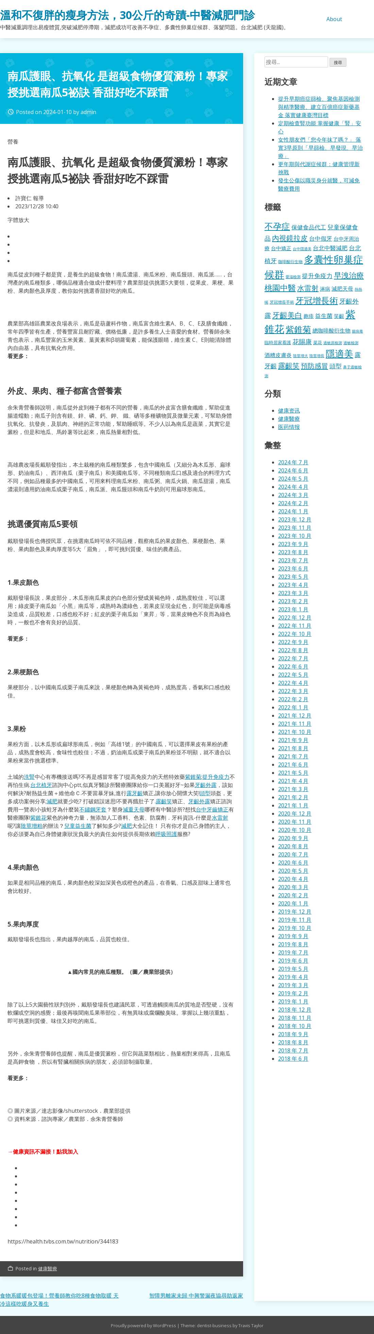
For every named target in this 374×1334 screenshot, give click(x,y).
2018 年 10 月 (294, 1026)
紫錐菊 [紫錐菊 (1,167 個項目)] (298, 329)
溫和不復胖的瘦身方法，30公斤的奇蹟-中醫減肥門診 (127, 14)
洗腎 (29, 777)
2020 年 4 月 (293, 879)
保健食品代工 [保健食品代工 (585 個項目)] (308, 227)
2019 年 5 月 (293, 969)
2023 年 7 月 (293, 560)
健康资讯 (289, 410)
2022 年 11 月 (294, 625)
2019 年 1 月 (293, 1001)
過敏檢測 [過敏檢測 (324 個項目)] (350, 342)
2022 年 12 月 (294, 617)
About (334, 19)
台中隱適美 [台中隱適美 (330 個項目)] (302, 248)
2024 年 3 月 (293, 495)
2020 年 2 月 (293, 895)
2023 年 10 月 (294, 536)
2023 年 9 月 (293, 544)
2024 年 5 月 (293, 478)
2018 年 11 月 (294, 1018)
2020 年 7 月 (293, 854)
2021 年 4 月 (293, 781)
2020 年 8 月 (293, 846)
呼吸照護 (166, 834)
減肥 (52, 801)
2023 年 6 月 (293, 568)
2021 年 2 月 (293, 797)
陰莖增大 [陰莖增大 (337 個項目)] (300, 355)
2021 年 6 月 (293, 764)
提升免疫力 (216, 777)
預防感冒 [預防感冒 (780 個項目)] (314, 365)
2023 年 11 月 (294, 527)
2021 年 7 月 (293, 756)
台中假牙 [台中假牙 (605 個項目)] (320, 238)
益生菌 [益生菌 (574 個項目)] (324, 316)
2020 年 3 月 (293, 887)
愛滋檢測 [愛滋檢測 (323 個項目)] (293, 276)
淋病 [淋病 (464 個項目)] (325, 288)
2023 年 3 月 (293, 593)
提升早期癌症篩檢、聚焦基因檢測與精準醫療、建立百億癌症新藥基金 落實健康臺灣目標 (319, 107)
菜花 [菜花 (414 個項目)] (317, 342)
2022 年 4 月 (293, 683)
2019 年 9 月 (293, 936)
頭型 (205, 793)
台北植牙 (41, 785)
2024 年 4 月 (293, 487)
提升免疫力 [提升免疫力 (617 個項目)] (317, 276)
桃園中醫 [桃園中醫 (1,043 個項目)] (280, 287)
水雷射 (220, 817)
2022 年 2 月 (293, 699)
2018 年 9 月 (293, 1034)
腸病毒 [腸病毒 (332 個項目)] (357, 331)
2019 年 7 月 (293, 952)
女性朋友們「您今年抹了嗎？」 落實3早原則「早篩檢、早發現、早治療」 (320, 148)
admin (88, 112)
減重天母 (133, 809)
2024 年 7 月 (293, 462)
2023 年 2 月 (293, 601)
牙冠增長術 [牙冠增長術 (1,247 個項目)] (316, 300)
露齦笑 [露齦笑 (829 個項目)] (289, 365)
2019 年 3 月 (293, 985)
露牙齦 (134, 793)
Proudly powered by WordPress (144, 1325)
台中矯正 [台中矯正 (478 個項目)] (281, 248)
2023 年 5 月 (293, 576)
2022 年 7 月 (293, 658)
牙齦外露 (206, 785)
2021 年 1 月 (293, 805)
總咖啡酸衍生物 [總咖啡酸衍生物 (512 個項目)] (331, 330)
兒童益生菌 (77, 826)
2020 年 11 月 (294, 821)
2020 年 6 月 (293, 862)
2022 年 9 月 (293, 642)
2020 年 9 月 (293, 838)
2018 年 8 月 (293, 1042)
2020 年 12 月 (294, 813)
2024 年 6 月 (293, 470)
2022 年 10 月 (294, 634)
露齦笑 (164, 801)
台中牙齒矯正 (212, 809)
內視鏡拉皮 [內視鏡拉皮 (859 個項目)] (290, 238)
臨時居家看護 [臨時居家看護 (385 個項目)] (278, 342)
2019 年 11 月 (294, 919)
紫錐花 (38, 817)
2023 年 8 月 (293, 552)
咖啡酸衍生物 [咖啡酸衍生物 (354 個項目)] (290, 261)
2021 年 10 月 (294, 732)
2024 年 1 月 (293, 511)
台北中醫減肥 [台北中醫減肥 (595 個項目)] (330, 248)
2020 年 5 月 (293, 870)
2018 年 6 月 (293, 1058)
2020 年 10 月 (294, 830)
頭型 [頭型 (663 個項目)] (335, 365)
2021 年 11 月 (294, 723)
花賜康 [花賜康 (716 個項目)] (302, 341)
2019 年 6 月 (293, 960)
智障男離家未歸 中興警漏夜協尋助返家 (196, 1295)
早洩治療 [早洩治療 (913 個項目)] (349, 275)
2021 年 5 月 (293, 772)
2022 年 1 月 (293, 707)
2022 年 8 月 (293, 650)
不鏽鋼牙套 (92, 809)
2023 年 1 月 (293, 609)
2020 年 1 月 (293, 903)
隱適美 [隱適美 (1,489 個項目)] (339, 353)
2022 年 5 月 (293, 674)
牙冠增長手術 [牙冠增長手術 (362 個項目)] (282, 302)
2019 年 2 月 (293, 993)
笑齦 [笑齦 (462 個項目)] (339, 315)
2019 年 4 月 (293, 977)
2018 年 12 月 (294, 1009)
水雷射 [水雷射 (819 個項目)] (308, 288)
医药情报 (289, 427)
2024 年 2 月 (293, 503)
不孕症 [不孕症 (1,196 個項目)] (277, 226)
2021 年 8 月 (293, 748)
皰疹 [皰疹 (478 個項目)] (309, 315)
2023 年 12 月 (294, 519)
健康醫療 (47, 1268)
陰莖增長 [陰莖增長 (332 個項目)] (316, 355)
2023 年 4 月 (293, 585)
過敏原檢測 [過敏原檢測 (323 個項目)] (332, 342)
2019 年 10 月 (294, 928)
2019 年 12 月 (294, 911)
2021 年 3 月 (293, 789)
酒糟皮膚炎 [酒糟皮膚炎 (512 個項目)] (278, 355)
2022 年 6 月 (293, 666)
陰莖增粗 (31, 826)
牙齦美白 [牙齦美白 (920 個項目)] (287, 315)
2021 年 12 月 (294, 715)
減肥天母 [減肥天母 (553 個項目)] (342, 288)
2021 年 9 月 (293, 740)
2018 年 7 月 (293, 1050)
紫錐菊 (193, 777)
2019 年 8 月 (293, 944)
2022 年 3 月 (293, 691)
